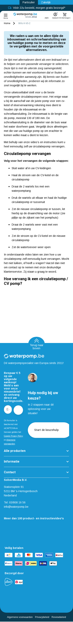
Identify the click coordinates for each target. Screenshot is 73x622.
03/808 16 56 (17, 502)
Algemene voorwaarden (20, 617)
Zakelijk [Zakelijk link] (46, 2)
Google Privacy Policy (13, 436)
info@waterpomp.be (16, 506)
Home (7, 23)
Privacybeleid (42, 617)
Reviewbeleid (59, 617)
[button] (46, 14)
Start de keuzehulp (49, 430)
